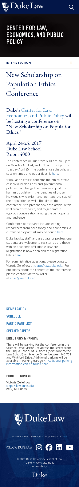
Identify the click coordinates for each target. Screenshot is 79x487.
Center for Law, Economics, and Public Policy (35, 36)
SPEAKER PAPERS (18, 331)
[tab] (39, 62)
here (55, 174)
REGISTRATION (16, 309)
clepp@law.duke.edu (48, 266)
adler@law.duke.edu (23, 278)
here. (18, 255)
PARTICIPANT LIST (19, 324)
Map (65, 436)
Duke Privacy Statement (39, 462)
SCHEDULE (13, 317)
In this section (18, 63)
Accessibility (39, 466)
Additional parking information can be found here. (39, 362)
